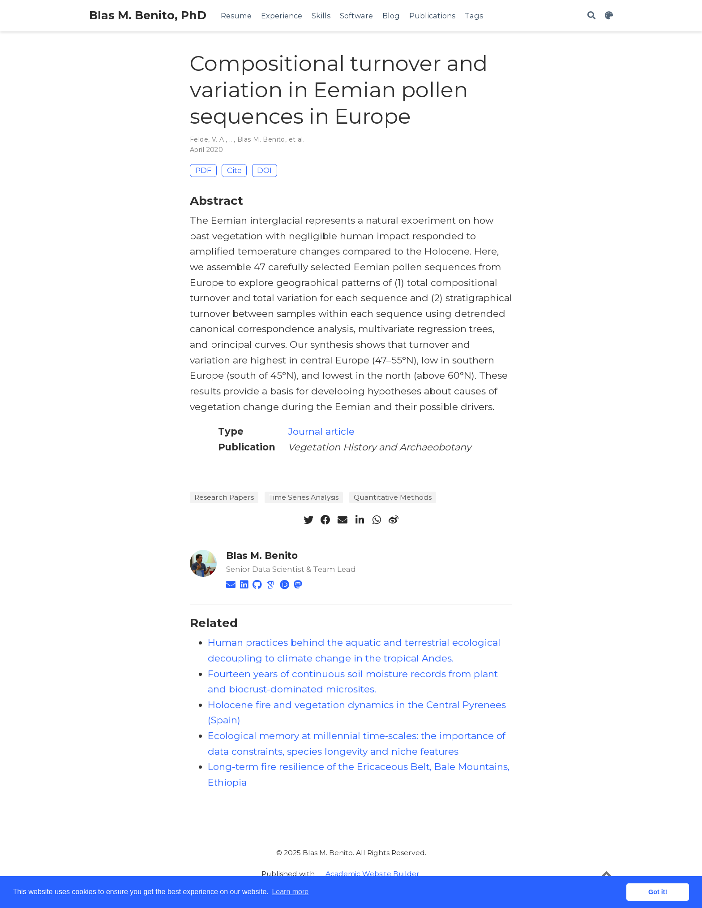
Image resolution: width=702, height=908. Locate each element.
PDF (203, 170)
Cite (234, 170)
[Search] (591, 16)
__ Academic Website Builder (368, 873)
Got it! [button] (657, 891)
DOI (264, 170)
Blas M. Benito (261, 139)
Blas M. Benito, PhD (147, 15)
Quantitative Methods (393, 497)
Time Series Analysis (303, 497)
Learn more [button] (290, 891)
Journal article (321, 431)
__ (424, 873)
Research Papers (224, 497)
